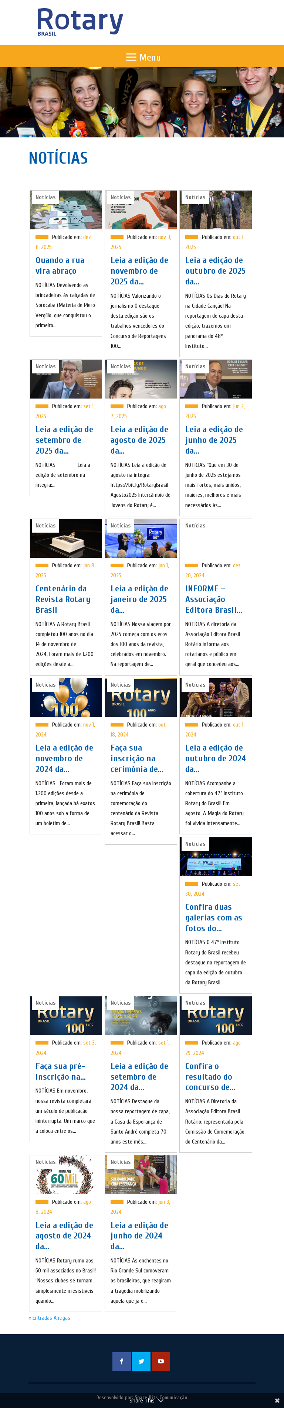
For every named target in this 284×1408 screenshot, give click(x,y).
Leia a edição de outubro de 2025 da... (215, 271)
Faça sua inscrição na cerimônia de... (137, 758)
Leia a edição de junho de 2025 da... (214, 440)
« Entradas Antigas (49, 1318)
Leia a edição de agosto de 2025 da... (139, 440)
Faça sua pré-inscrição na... (61, 1071)
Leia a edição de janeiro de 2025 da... (139, 599)
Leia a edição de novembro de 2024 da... (64, 758)
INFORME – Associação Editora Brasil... (213, 599)
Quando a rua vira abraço (60, 265)
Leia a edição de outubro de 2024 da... (215, 758)
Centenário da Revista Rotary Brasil (63, 599)
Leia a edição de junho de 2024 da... (139, 1236)
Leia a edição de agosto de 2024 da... (64, 1236)
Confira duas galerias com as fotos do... (213, 917)
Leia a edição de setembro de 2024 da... (139, 1077)
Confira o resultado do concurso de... (210, 1077)
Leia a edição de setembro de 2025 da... (64, 440)
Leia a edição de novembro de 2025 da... (139, 271)
